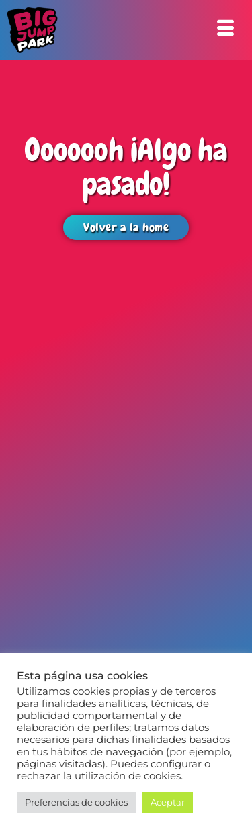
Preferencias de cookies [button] (76, 802)
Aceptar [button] (168, 802)
